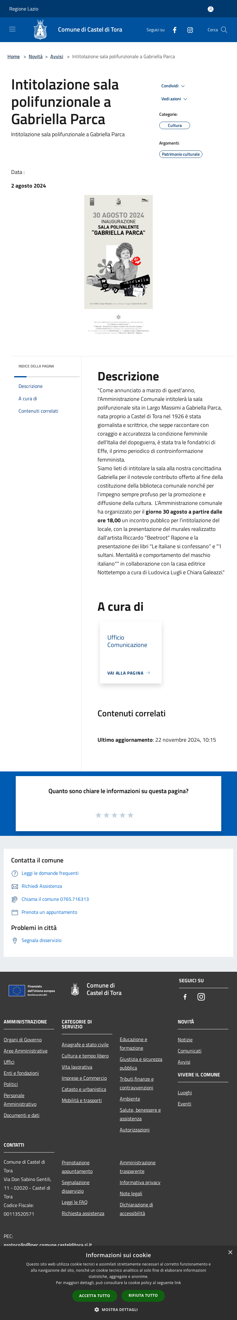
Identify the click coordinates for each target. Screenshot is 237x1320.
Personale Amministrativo (20, 1100)
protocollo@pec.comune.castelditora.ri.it (48, 1244)
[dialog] (118, 1283)
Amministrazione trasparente (138, 1167)
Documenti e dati (22, 1115)
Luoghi (185, 1092)
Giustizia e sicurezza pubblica (141, 1063)
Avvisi (56, 56)
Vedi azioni (175, 99)
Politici (11, 1084)
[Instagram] (187, 29)
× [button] (230, 1252)
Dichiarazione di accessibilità (136, 1209)
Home (13, 56)
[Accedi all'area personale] (210, 9)
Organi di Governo (23, 1039)
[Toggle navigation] (12, 29)
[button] (118, 1309)
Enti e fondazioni (21, 1073)
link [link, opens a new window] (178, 1282)
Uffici (9, 1062)
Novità (36, 56)
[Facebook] (172, 29)
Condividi (174, 86)
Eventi (184, 1103)
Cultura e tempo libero (85, 1055)
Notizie (185, 1039)
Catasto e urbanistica (84, 1089)
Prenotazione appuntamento (77, 1167)
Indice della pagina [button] (36, 366)
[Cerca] (224, 29)
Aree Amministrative (26, 1050)
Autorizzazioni (135, 1129)
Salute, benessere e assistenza (140, 1114)
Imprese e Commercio (84, 1078)
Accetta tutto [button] (94, 1295)
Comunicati (190, 1050)
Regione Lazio (23, 8)
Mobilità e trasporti (82, 1100)
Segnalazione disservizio (75, 1187)
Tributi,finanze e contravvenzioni (137, 1083)
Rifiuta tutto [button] (143, 1295)
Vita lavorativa (77, 1066)
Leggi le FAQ (75, 1202)
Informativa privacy (140, 1182)
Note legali (131, 1193)
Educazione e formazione (133, 1044)
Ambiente (130, 1098)
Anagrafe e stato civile (85, 1044)
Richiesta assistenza (83, 1213)
